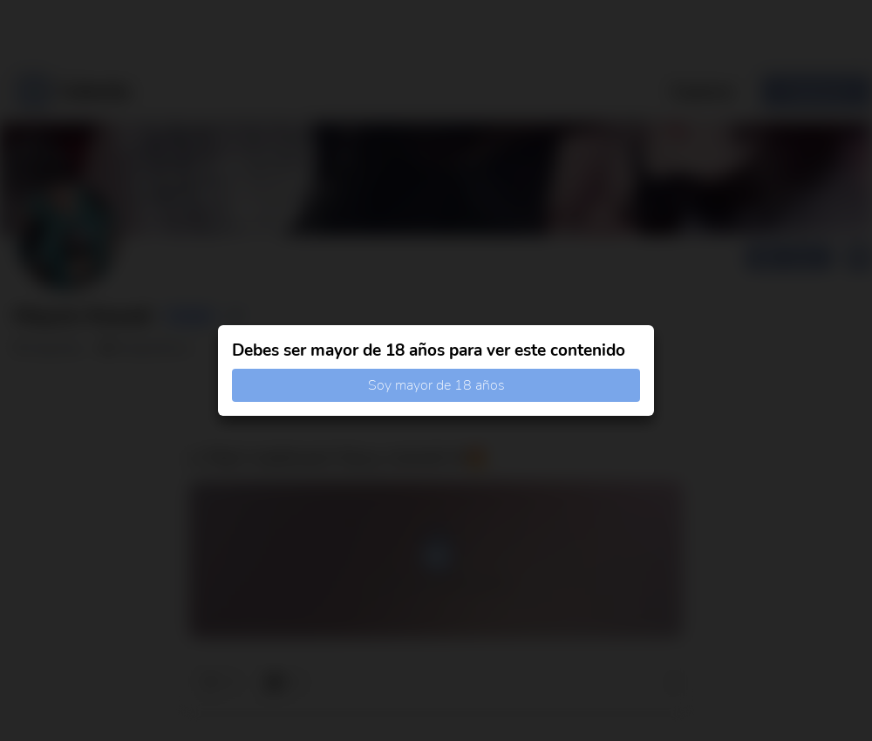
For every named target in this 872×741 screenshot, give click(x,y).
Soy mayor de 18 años (436, 385)
